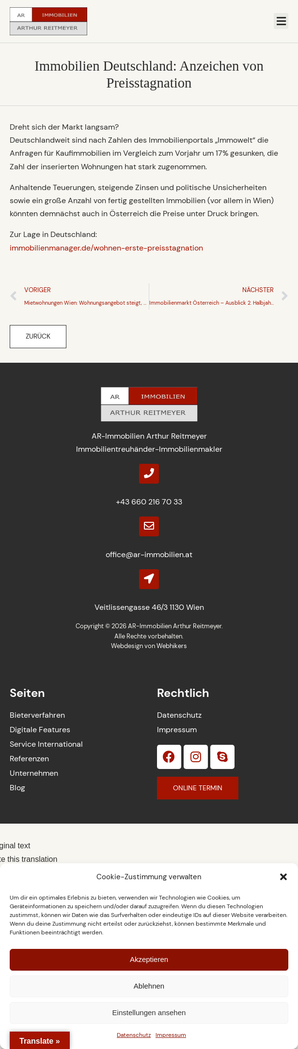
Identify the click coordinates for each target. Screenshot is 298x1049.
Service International (46, 744)
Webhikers (172, 646)
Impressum (171, 1035)
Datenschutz (134, 1035)
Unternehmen (34, 773)
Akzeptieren (149, 959)
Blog (17, 788)
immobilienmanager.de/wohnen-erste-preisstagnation (106, 248)
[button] (283, 877)
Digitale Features (40, 729)
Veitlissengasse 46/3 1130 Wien (149, 607)
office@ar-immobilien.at (149, 554)
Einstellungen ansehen (149, 1012)
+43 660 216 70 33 (149, 502)
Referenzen (29, 759)
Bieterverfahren (37, 715)
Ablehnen (149, 986)
